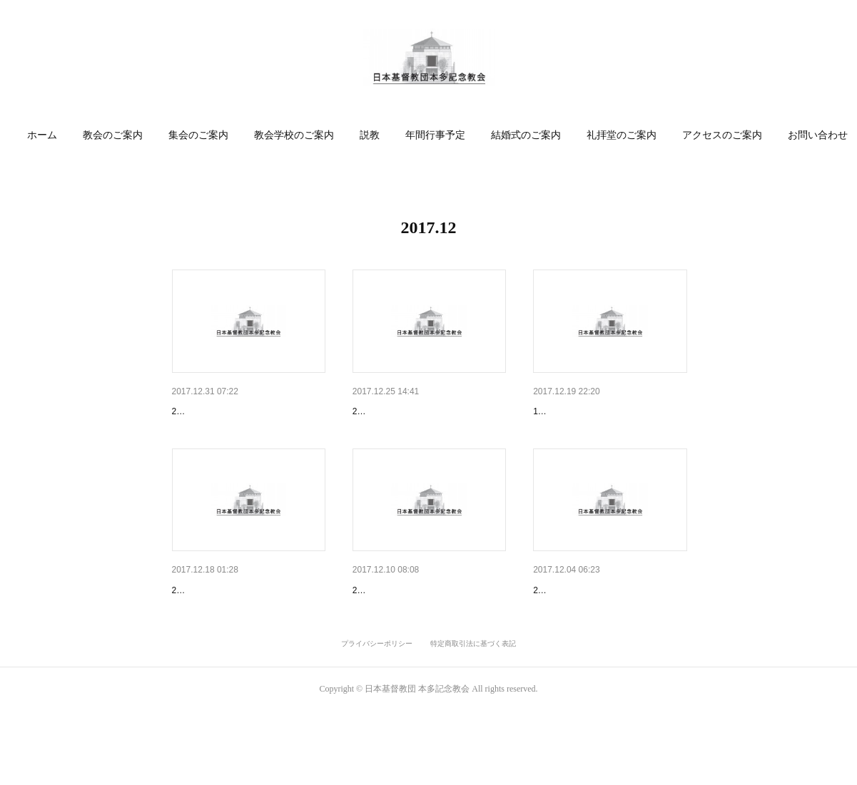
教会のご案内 (119, 135)
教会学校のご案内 (300, 135)
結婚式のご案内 (532, 135)
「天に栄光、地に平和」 (407, 411)
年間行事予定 (442, 135)
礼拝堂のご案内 (628, 135)
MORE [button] (808, 135)
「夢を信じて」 (387, 627)
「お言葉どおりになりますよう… (608, 627)
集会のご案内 (205, 135)
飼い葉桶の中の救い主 (222, 627)
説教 (376, 135)
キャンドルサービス (578, 411)
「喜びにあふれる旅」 (222, 411)
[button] (49, 135)
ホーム (49, 135)
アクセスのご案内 (729, 135)
